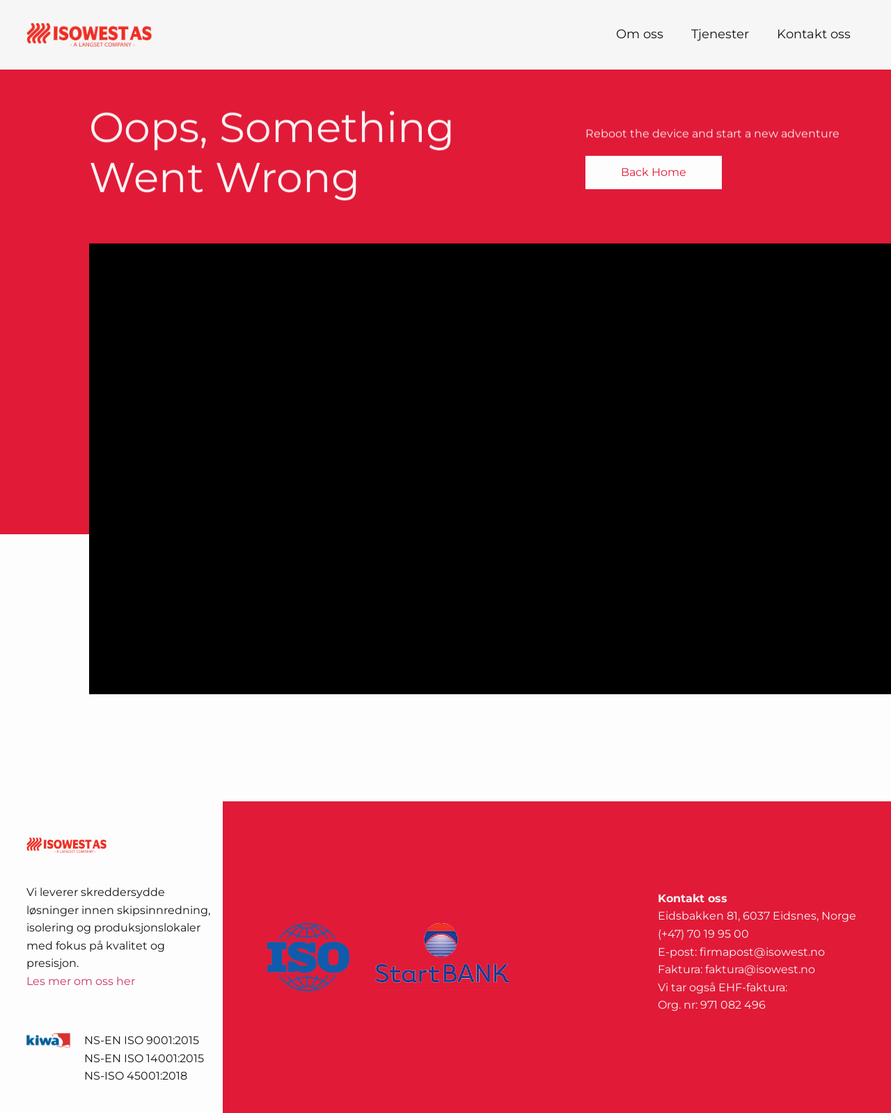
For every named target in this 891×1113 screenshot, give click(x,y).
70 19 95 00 (718, 933)
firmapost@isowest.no (762, 952)
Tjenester (720, 34)
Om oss (639, 34)
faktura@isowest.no (760, 969)
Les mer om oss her (80, 981)
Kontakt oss (814, 34)
